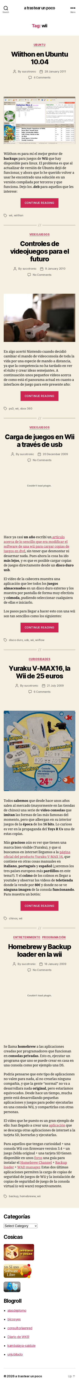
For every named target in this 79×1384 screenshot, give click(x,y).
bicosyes (14, 1319)
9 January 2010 (55, 268)
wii (10, 215)
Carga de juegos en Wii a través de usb (39, 441)
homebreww (28, 1196)
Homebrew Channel (36, 1163)
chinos (13, 918)
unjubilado (15, 1354)
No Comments (42, 275)
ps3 (11, 408)
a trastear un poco (39, 8)
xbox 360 (26, 408)
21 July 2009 (55, 685)
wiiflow (39, 640)
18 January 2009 (55, 964)
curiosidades (39, 659)
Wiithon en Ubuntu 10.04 (39, 58)
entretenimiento (26, 937)
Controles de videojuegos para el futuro (39, 251)
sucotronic (29, 71)
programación (54, 937)
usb (26, 640)
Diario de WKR (18, 1337)
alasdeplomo (16, 1310)
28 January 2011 (55, 71)
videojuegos (39, 234)
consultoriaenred (19, 1328)
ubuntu (39, 44)
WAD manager (28, 1167)
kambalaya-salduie (21, 1346)
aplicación (57, 1125)
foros (38, 1158)
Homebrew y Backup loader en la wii (39, 950)
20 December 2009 (55, 454)
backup (13, 1196)
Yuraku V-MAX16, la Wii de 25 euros (39, 672)
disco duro (16, 640)
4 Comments (42, 77)
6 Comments (42, 691)
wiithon (18, 215)
